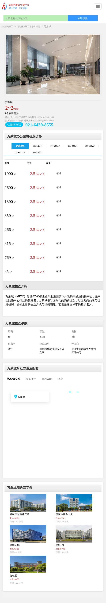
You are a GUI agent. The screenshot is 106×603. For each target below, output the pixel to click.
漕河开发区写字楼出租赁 (28, 26)
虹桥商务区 (8, 26)
